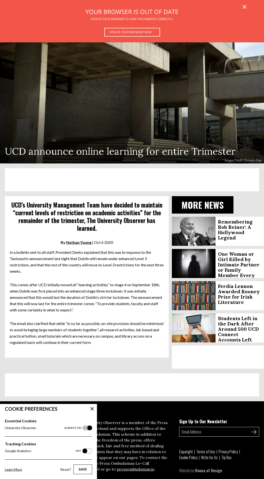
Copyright (186, 452)
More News (203, 204)
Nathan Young (78, 242)
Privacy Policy (228, 452)
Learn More (13, 469)
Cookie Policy (188, 457)
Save (83, 469)
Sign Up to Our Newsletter (203, 421)
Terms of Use (205, 452)
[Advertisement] (132, 179)
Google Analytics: (43, 451)
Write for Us (209, 457)
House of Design (208, 470)
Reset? (65, 469)
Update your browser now (131, 32)
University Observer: (43, 428)
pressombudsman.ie (135, 469)
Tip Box (226, 457)
